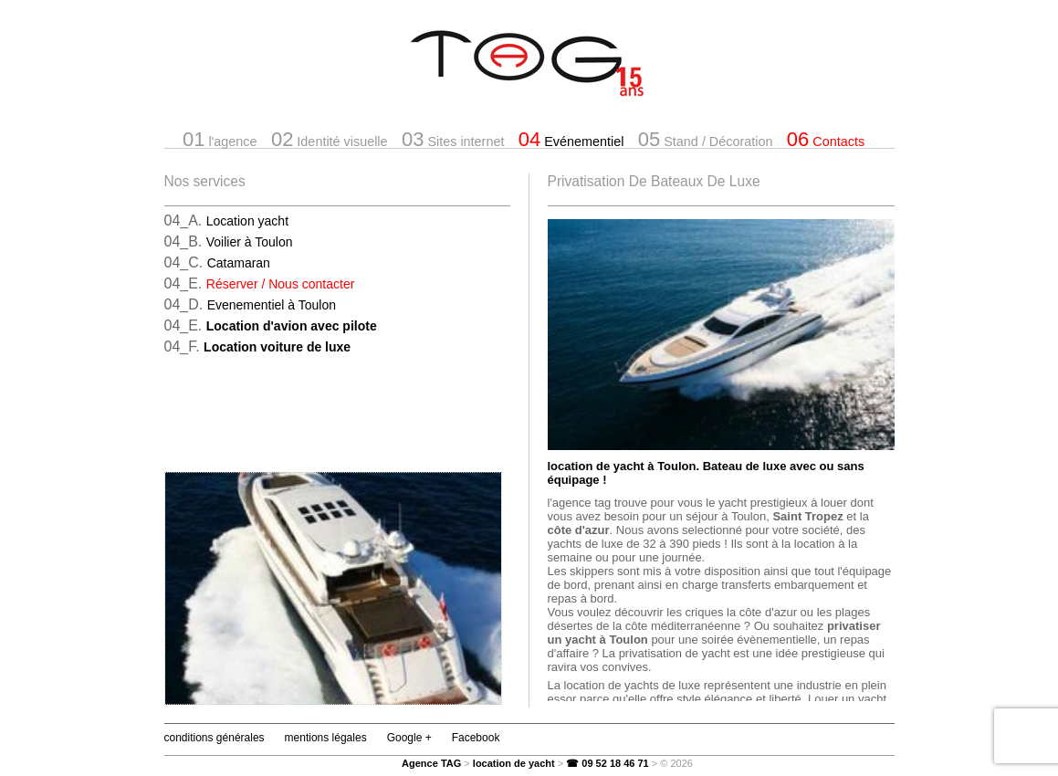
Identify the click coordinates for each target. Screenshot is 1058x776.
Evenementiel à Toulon (271, 305)
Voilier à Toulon (249, 242)
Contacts (825, 139)
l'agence (220, 139)
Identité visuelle (329, 139)
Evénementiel (571, 139)
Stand (705, 139)
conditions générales (214, 737)
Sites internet (453, 139)
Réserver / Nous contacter (280, 284)
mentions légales (326, 737)
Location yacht (247, 221)
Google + (409, 737)
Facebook (476, 737)
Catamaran (238, 263)
